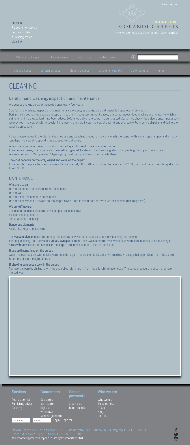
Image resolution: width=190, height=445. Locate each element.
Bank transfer (77, 407)
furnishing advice (22, 37)
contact (173, 32)
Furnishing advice (22, 403)
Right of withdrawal (47, 409)
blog (163, 32)
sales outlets (140, 32)
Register (67, 420)
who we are (123, 32)
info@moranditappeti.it (68, 438)
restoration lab (21, 32)
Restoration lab (21, 399)
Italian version (169, 4)
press (154, 32)
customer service (24, 27)
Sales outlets (106, 403)
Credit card (75, 403)
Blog (100, 411)
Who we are (105, 399)
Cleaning (17, 407)
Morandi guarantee (51, 416)
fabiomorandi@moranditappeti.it (32, 438)
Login (56, 420)
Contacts (103, 416)
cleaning (17, 41)
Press (101, 407)
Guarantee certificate (47, 401)
